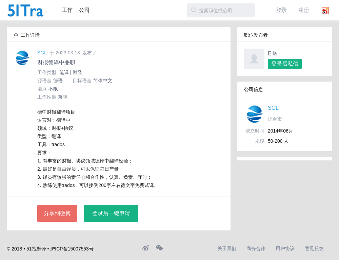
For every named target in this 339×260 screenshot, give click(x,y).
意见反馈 (314, 248)
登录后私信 (284, 64)
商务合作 (255, 248)
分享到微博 (57, 213)
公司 (84, 10)
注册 (303, 10)
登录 (281, 10)
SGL (42, 52)
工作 (67, 10)
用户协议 (285, 248)
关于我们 (226, 248)
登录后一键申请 (111, 213)
